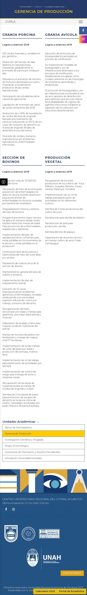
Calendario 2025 (45, 591)
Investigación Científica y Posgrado (24, 439)
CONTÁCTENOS (72, 573)
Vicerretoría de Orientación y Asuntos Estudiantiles (32, 452)
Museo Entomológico (17, 445)
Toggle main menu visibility (81, 23)
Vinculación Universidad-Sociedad (23, 458)
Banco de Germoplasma (18, 427)
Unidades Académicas (54, 6)
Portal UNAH (26, 6)
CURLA (38, 6)
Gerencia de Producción (18, 433)
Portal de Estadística (71, 591)
